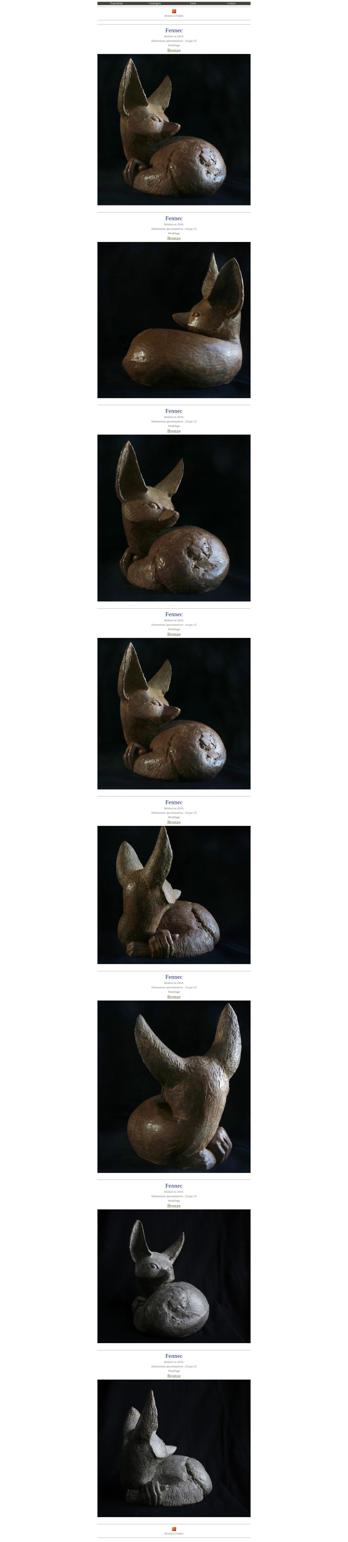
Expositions (116, 3)
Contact (231, 3)
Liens (193, 3)
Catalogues (155, 3)
